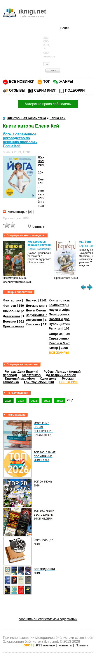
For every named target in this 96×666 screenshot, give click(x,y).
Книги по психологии (65, 300)
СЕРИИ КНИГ (45, 90)
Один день (48, 378)
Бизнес (31, 300)
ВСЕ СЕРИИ (68, 382)
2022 (59, 400)
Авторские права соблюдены (47, 104)
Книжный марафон (20, 378)
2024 (34, 400)
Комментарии (17, 212)
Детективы (11, 316)
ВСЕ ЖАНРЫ (59, 352)
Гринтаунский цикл (39, 382)
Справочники (59, 338)
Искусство (34, 319)
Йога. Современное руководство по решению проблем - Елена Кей (20, 140)
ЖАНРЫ (66, 81)
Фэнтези (9, 305)
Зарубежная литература (44, 315)
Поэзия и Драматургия (66, 319)
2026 (8, 400)
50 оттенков (31, 375)
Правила (81, 645)
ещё (70, 400)
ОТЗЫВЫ (17, 90)
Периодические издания (68, 314)
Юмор (53, 348)
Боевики (9, 321)
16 (39, 172)
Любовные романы (18, 311)
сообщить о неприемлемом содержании (48, 619)
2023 (47, 400)
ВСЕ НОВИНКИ (21, 81)
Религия (44, 164)
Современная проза (64, 334)
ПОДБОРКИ (75, 90)
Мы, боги (85, 241)
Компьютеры (59, 305)
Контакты (65, 645)
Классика (33, 324)
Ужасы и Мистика (62, 343)
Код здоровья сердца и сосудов (39, 243)
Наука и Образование (65, 309)
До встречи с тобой (61, 375)
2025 (21, 400)
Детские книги (37, 305)
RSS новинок (45, 645)
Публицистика (60, 324)
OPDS (28, 645)
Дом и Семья (36, 310)
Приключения (13, 326)
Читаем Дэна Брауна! (21, 371)
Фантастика (12, 300)
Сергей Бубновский (39, 249)
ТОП (47, 81)
